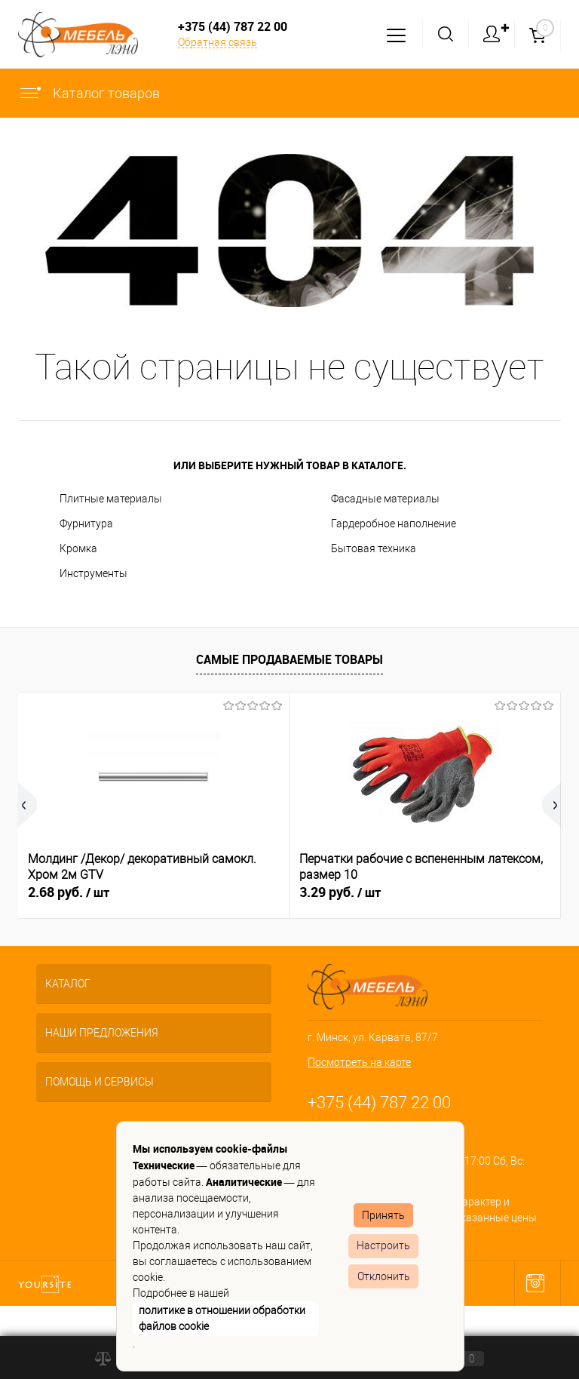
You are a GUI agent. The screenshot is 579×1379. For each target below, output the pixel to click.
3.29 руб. (340, 892)
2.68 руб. (68, 892)
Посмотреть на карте (359, 1062)
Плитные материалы (111, 499)
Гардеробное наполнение (393, 524)
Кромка (78, 548)
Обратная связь (217, 42)
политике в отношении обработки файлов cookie (222, 1318)
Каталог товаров (89, 93)
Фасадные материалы (385, 499)
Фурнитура (86, 524)
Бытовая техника (373, 548)
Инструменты (93, 573)
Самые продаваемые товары (289, 659)
